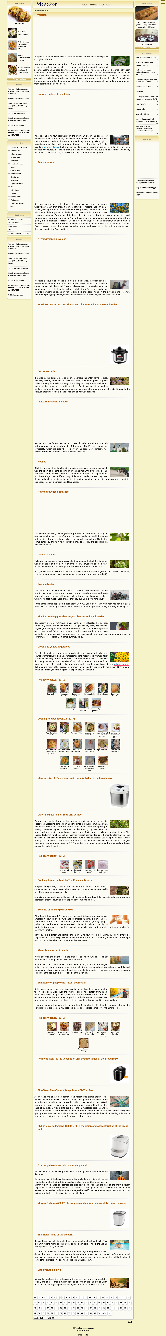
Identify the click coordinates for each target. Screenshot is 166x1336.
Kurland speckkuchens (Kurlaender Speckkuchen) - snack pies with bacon (146, 25)
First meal (14, 180)
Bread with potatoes (102, 762)
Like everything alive (49, 1269)
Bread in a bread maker (18, 147)
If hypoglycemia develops (52, 239)
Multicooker (14, 200)
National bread (15, 157)
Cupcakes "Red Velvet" (89, 866)
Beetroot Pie (64, 728)
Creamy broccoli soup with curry (64, 746)
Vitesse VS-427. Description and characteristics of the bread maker (75, 778)
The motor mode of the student (55, 1234)
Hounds (42, 461)
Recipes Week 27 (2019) (51, 855)
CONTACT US (83, 1330)
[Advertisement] (83, 36)
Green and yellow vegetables (54, 646)
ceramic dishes (51, 147)
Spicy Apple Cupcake (115, 1028)
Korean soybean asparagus (18, 268)
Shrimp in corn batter (16, 125)
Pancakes (14, 161)
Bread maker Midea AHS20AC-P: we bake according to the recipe (144, 128)
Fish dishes (14, 177)
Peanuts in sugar (77, 1027)
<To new (42, 1298)
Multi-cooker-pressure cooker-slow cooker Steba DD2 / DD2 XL (145, 72)
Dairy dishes (14, 190)
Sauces (13, 193)
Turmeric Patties (77, 728)
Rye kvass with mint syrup (77, 866)
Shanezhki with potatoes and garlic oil (51, 746)
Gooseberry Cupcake (115, 690)
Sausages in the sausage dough (89, 690)
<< (35, 1298)
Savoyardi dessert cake (89, 1028)
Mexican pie (140, 109)
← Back (129, 1322)
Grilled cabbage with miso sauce (102, 690)
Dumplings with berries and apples (115, 730)
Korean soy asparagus (16, 113)
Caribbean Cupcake (64, 690)
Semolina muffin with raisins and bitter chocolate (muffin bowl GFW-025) (19, 133)
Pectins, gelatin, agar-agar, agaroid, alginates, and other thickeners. (19, 91)
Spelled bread (102, 745)
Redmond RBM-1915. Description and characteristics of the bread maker (78, 1058)
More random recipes (147, 48)
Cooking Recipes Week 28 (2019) (56, 718)
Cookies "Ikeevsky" (51, 1028)
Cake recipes (15, 170)
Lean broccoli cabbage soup (64, 762)
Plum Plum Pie (141, 104)
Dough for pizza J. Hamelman (64, 1028)
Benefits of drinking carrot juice (55, 909)
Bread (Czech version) (83, 1045)
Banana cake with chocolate (77, 746)
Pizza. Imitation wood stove (51, 729)
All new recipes (19, 79)
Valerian (42, 14)
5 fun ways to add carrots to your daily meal (62, 1165)
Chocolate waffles (77, 762)
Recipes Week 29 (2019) (51, 679)
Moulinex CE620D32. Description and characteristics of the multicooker (78, 304)
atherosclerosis (121, 664)
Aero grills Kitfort (142, 114)
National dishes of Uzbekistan (54, 94)
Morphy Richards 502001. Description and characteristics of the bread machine (82, 1203)
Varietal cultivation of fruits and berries (60, 814)
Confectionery (15, 174)
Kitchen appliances (17, 203)
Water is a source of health (53, 950)
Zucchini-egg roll (70, 704)
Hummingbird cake (64, 866)
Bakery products (16, 154)
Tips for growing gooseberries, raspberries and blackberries (71, 616)
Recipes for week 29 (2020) (18, 233)
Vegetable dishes (16, 184)
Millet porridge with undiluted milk (89, 763)
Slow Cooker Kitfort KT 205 (146, 58)
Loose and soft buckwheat (115, 746)
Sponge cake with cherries (77, 690)
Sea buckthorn (46, 162)
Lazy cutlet (51, 689)
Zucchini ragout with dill (83, 705)
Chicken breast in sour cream (89, 746)
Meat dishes (14, 187)
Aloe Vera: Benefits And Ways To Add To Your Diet (66, 1090)
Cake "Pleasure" (147, 45)
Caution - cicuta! (47, 554)
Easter (12, 167)
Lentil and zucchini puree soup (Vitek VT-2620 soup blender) (17, 106)
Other (12, 206)
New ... (109, 5)
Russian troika (46, 584)
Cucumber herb (46, 371)
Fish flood (139, 92)
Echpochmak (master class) (19, 99)
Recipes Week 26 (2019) (51, 1017)
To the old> (102, 1313)
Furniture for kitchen (143, 87)
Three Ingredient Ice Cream (102, 866)
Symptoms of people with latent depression (62, 982)
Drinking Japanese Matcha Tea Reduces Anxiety (65, 880)
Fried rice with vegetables (89, 729)
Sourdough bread (16, 164)
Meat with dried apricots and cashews (102, 730)
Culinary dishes (15, 197)
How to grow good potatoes (53, 491)
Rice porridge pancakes (96, 705)
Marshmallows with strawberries (102, 1029)
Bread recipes (15, 151)
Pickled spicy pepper (16, 295)
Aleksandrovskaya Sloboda (53, 401)
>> (110, 1313)
